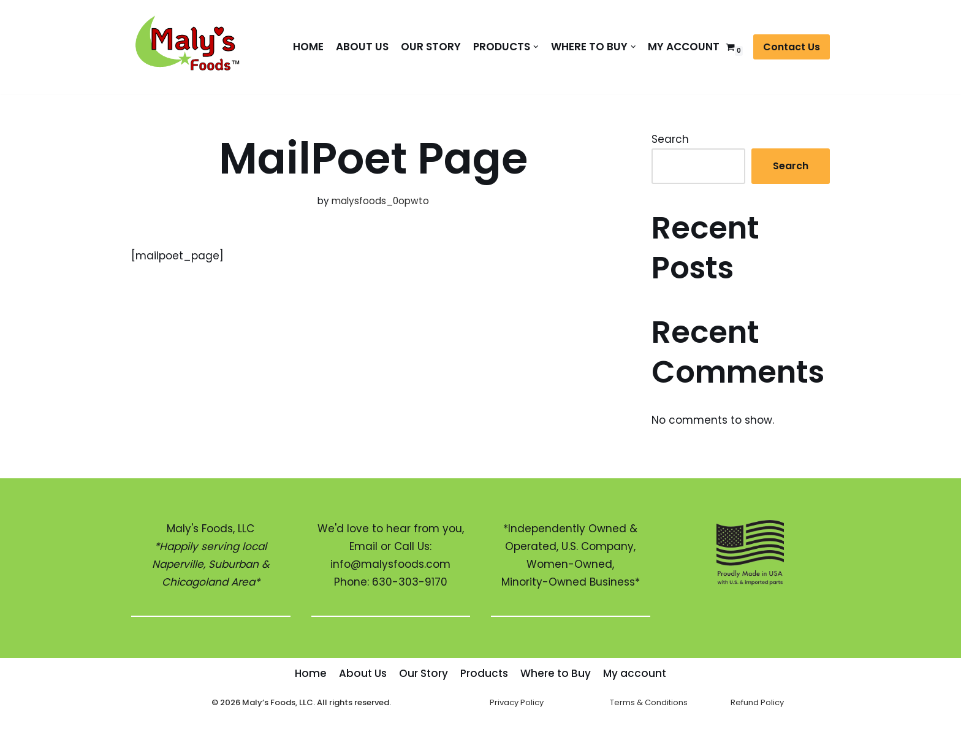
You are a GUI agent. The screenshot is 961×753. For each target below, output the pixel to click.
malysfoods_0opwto (380, 200)
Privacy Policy (517, 702)
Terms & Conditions (649, 702)
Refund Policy (757, 702)
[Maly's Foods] (192, 47)
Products (484, 673)
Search (670, 139)
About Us (362, 46)
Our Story (431, 46)
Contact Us (791, 47)
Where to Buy (555, 673)
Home (308, 46)
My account (684, 46)
